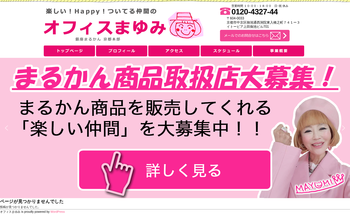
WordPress (57, 211)
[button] (175, 128)
